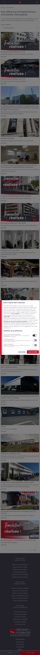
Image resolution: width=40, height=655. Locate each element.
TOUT (32, 352)
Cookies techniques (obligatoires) (17, 335)
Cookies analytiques (17, 340)
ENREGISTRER (21, 352)
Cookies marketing (17, 345)
